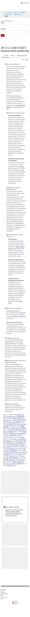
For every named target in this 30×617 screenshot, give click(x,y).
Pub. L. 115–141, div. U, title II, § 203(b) (13, 462)
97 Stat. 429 (12, 445)
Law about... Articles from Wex (14, 510)
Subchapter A (18, 14)
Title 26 (16, 12)
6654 (16, 316)
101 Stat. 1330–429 (8, 452)
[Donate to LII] (21, 3)
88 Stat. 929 (14, 430)
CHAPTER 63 (8, 14)
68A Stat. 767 (20, 415)
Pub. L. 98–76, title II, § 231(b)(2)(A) (13, 443)
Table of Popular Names (12, 511)
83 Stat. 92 (20, 420)
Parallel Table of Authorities (13, 513)
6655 (21, 316)
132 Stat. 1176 (11, 465)
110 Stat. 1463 (7, 460)
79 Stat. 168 (15, 418)
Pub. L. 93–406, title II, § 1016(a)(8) (16, 428)
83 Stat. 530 (10, 424)
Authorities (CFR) (22, 55)
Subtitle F (22, 12)
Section (3, 29)
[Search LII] (24, 3)
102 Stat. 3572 (13, 456)
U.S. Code (5, 55)
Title (2, 23)
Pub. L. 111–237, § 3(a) (18, 460)
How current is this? (11, 515)
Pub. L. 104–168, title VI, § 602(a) (14, 457)
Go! (3, 35)
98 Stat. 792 (12, 448)
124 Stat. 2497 (16, 462)
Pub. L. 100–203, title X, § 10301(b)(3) (14, 449)
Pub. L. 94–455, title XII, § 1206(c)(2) (15, 433)
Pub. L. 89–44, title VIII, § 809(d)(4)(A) (13, 416)
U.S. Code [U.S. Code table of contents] (9, 12)
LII (4, 12)
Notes (12, 55)
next (27, 59)
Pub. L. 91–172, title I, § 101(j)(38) (14, 421)
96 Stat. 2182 (22, 441)
